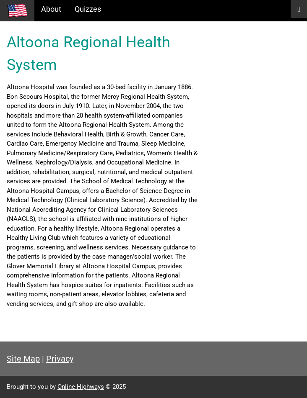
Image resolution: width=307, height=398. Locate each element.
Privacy (59, 359)
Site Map (23, 359)
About (51, 9)
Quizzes (88, 9)
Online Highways (80, 386)
